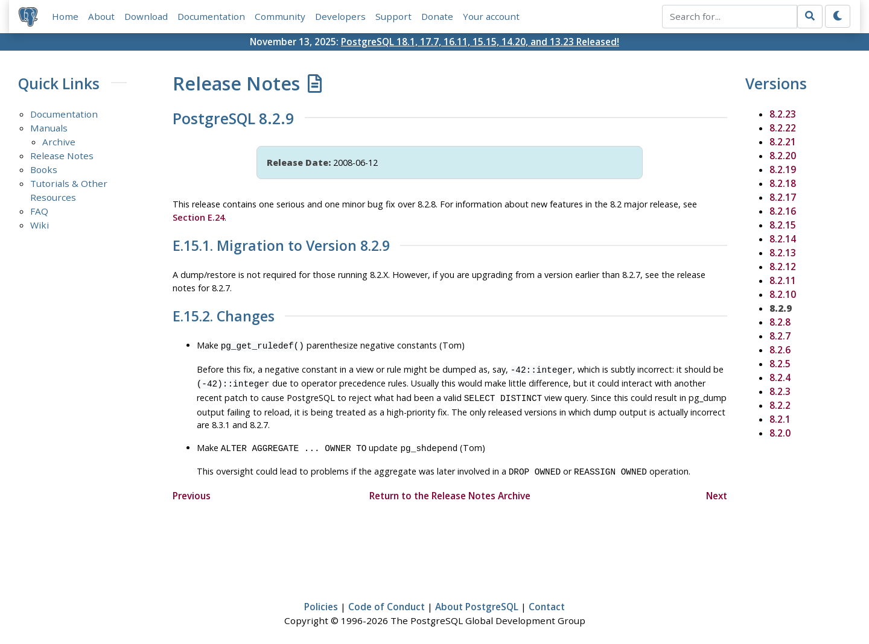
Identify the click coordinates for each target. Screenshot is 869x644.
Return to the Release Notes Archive (449, 488)
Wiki (39, 225)
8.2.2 (780, 405)
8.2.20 (782, 156)
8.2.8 (780, 322)
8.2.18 (782, 183)
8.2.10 (782, 294)
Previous (192, 488)
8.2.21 (782, 142)
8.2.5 (780, 364)
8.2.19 (782, 169)
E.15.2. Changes (224, 316)
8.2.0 (780, 433)
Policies (321, 599)
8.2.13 (782, 253)
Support (393, 16)
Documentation (211, 16)
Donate (437, 16)
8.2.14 (782, 239)
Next (716, 488)
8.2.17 (782, 197)
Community (280, 16)
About (101, 16)
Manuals (49, 128)
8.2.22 (782, 128)
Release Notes (62, 156)
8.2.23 (782, 114)
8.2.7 (780, 336)
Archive (58, 142)
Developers (340, 16)
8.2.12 (782, 266)
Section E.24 (198, 217)
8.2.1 (780, 419)
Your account (491, 16)
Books (43, 169)
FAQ (39, 211)
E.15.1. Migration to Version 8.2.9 (281, 246)
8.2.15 (782, 225)
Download (146, 16)
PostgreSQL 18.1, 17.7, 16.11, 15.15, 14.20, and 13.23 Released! (480, 42)
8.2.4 (780, 377)
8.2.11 (782, 280)
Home (65, 16)
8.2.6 (780, 350)
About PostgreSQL (476, 599)
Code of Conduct (386, 599)
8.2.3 (780, 391)
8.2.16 (782, 211)
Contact (547, 599)
